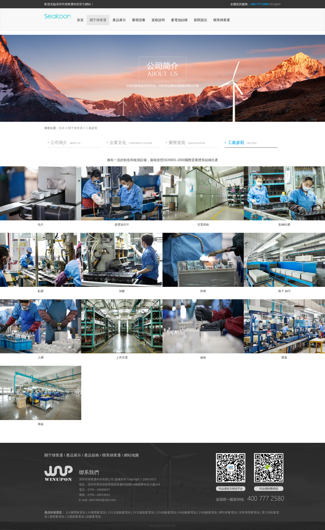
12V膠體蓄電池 (75, 512)
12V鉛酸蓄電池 (166, 512)
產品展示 (119, 20)
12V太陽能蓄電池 (119, 512)
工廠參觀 (91, 128)
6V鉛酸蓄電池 (187, 512)
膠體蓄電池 (57, 516)
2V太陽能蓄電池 (143, 512)
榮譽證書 (138, 20)
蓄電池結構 (179, 20)
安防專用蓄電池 (249, 512)
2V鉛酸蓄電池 (208, 512)
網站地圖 (131, 455)
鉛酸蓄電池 (93, 516)
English (276, 4)
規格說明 (158, 20)
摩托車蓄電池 (227, 512)
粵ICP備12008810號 (162, 526)
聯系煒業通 (221, 20)
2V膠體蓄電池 (96, 512)
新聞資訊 (200, 20)
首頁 (80, 20)
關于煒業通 (98, 20)
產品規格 (91, 455)
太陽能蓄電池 (75, 516)
